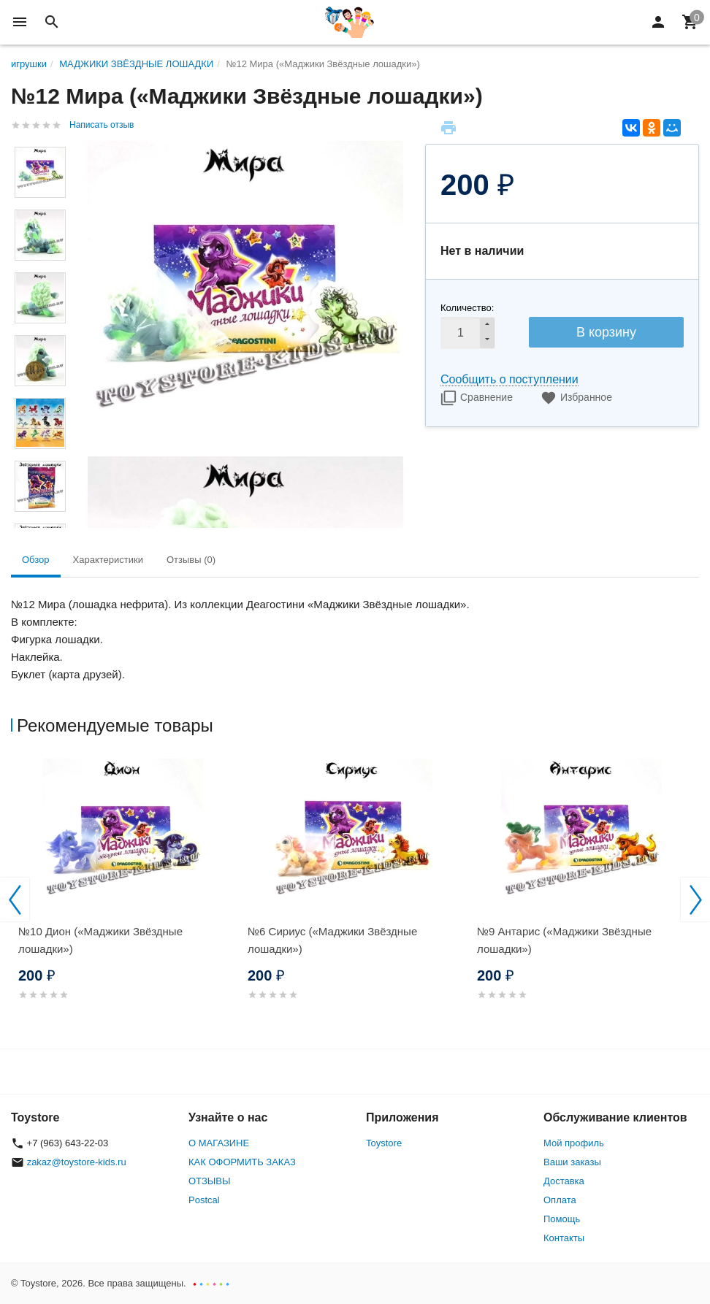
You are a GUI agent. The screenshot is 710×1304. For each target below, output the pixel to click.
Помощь (561, 1218)
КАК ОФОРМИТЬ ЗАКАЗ (242, 1162)
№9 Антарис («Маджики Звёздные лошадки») (564, 940)
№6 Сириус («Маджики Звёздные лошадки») (332, 940)
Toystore (384, 1143)
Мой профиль (573, 1143)
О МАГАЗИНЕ (218, 1143)
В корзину (606, 332)
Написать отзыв (101, 125)
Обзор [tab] (36, 559)
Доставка (563, 1180)
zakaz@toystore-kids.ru (76, 1162)
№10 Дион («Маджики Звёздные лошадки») (100, 940)
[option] (125, 897)
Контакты (563, 1237)
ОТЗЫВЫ (209, 1180)
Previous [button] (14, 899)
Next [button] (695, 899)
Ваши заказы (572, 1162)
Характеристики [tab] (108, 559)
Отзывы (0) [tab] (191, 559)
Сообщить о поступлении (509, 379)
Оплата (559, 1199)
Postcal (204, 1199)
